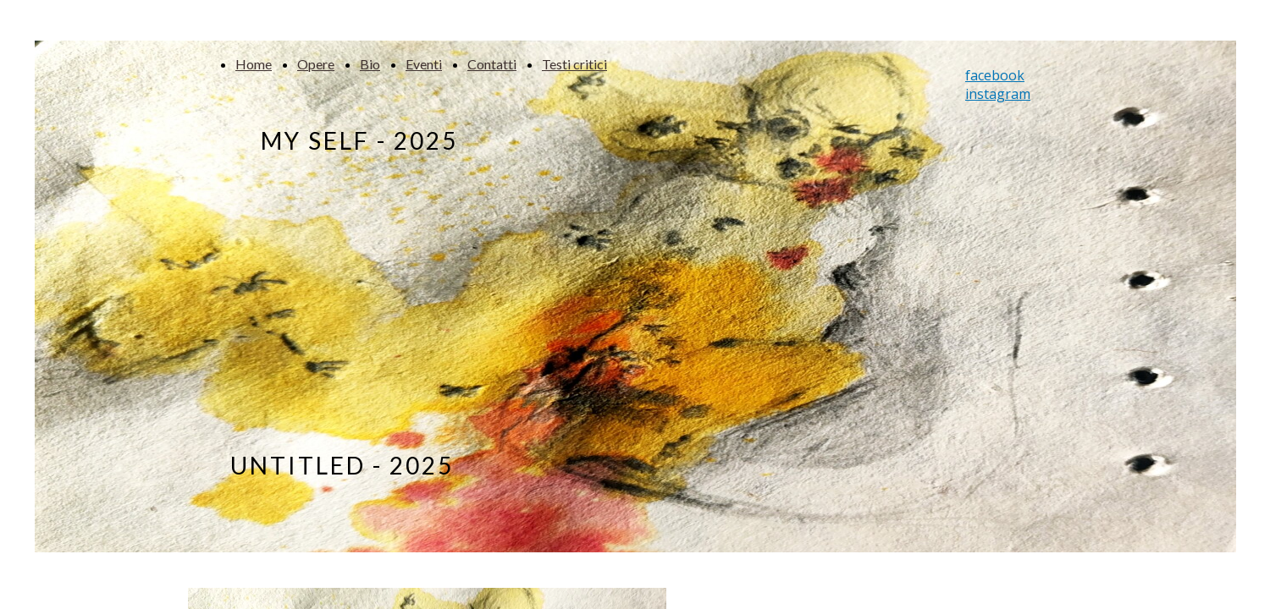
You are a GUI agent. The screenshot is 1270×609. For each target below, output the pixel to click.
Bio (370, 64)
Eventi (424, 64)
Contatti (491, 64)
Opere (315, 64)
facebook (994, 75)
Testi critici (574, 64)
